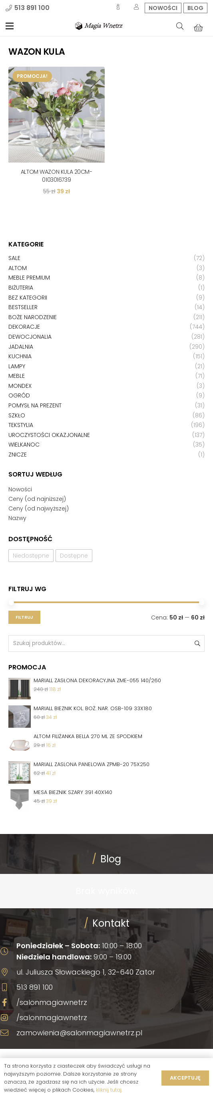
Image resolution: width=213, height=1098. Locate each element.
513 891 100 (34, 987)
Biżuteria (20, 288)
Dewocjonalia (30, 337)
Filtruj (24, 617)
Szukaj (197, 643)
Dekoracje (24, 327)
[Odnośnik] (99, 26)
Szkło (16, 415)
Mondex (20, 386)
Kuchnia (20, 356)
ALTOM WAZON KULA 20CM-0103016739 (56, 176)
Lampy (16, 366)
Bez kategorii (27, 298)
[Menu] (9, 26)
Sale (14, 258)
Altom (17, 268)
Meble (16, 376)
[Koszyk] (198, 28)
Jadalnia (20, 347)
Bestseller (23, 307)
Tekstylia (20, 425)
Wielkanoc (24, 445)
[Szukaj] (180, 26)
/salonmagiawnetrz (51, 1002)
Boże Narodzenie (32, 317)
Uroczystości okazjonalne (49, 435)
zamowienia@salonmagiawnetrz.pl (79, 1033)
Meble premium (29, 278)
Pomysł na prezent (35, 405)
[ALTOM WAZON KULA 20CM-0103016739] (56, 115)
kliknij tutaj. (109, 1090)
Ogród (19, 395)
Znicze (17, 455)
